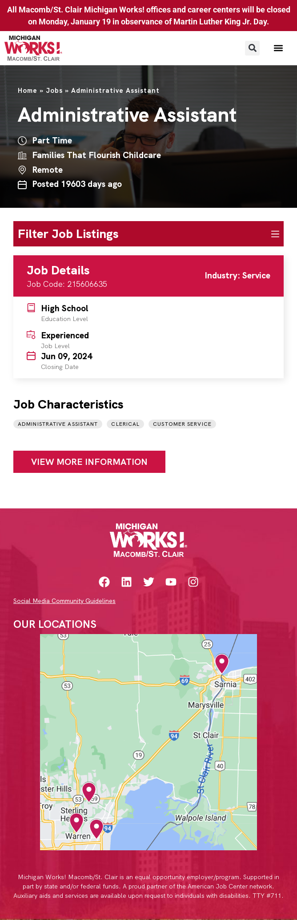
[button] (252, 48)
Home (27, 90)
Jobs (54, 90)
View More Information (89, 462)
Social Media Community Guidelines (64, 601)
